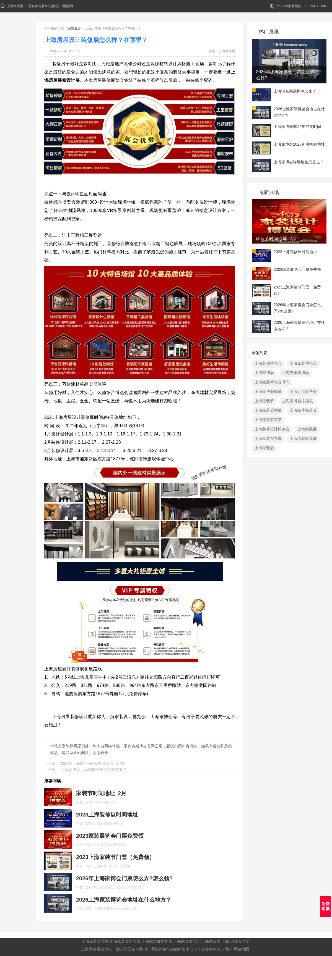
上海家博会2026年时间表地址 (299, 144)
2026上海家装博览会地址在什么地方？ (299, 112)
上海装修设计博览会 (272, 429)
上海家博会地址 (268, 391)
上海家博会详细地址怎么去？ (299, 162)
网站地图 (241, 949)
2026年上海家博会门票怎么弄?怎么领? (288, 74)
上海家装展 (12, 5)
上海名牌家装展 (303, 438)
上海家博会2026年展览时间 (297, 126)
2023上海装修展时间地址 (295, 251)
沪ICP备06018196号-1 (213, 949)
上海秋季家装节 (303, 410)
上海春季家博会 (295, 373)
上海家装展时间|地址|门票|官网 (51, 6)
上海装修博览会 (268, 363)
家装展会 (74, 28)
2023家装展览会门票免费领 (297, 269)
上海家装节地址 (268, 410)
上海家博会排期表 (297, 401)
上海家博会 (264, 373)
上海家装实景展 (268, 438)
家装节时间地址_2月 (276, 238)
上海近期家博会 (303, 391)
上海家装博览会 (303, 363)
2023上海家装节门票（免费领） (297, 290)
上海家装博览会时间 (272, 382)
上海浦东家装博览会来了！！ (299, 91)
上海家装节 (264, 401)
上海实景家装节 (268, 419)
